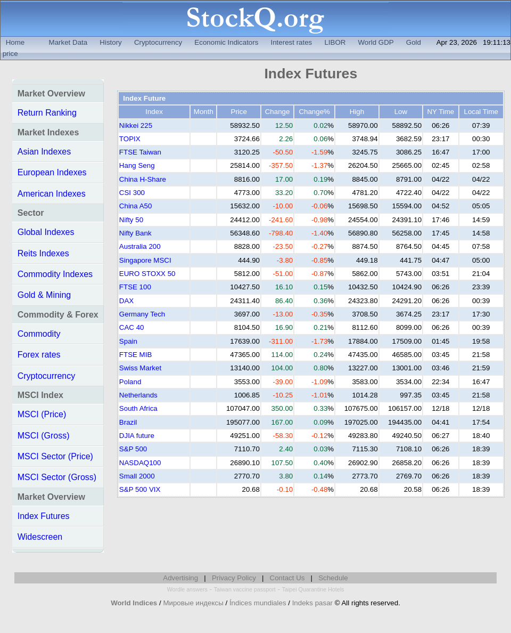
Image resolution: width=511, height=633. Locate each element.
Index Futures (44, 516)
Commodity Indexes (55, 274)
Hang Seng (137, 165)
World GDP (376, 42)
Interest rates (291, 42)
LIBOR (334, 42)
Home (15, 42)
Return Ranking (47, 112)
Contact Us (287, 578)
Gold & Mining (44, 294)
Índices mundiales (257, 603)
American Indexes (52, 193)
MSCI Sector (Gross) (57, 477)
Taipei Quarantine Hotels (313, 589)
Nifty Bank (135, 233)
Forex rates (39, 354)
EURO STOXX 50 (147, 274)
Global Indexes (46, 232)
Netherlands (138, 395)
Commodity (39, 333)
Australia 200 (140, 246)
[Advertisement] (310, 531)
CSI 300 (132, 193)
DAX (126, 301)
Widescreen (40, 536)
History (110, 42)
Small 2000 (137, 476)
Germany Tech (142, 314)
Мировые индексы (193, 603)
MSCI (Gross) (44, 435)
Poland (130, 382)
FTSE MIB (135, 355)
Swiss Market (140, 368)
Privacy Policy (234, 578)
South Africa (138, 408)
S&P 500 (133, 449)
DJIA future (136, 436)
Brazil (128, 422)
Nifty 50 (131, 220)
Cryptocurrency (158, 42)
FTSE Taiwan (140, 152)
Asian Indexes (44, 151)
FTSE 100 (135, 287)
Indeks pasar (312, 603)
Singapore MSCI (145, 260)
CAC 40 (131, 327)
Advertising (180, 578)
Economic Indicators (226, 42)
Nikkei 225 (135, 125)
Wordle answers (187, 589)
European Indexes (52, 172)
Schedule (333, 578)
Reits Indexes (43, 253)
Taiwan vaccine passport (245, 589)
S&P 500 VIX (140, 489)
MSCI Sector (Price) (55, 456)
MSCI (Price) (42, 414)
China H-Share (142, 179)
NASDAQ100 (140, 463)
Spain (128, 341)
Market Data (68, 42)
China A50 (135, 206)
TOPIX (130, 139)
